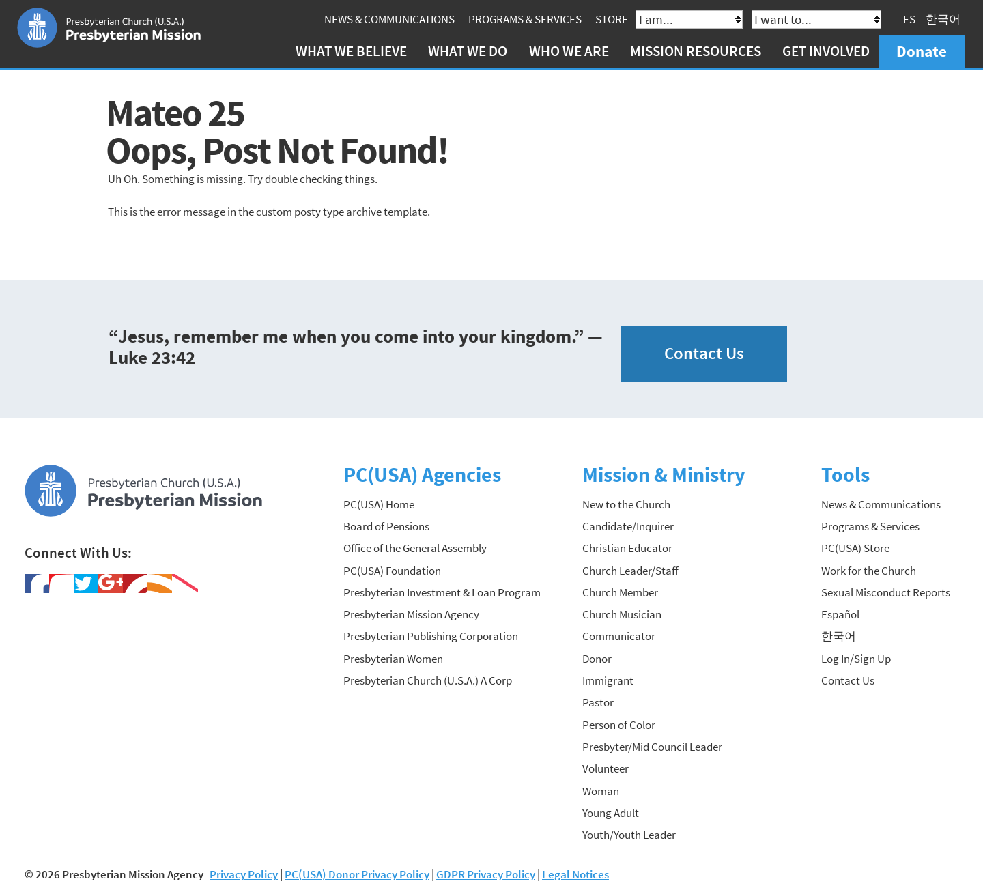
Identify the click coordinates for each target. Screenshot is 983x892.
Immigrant (607, 680)
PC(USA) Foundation (392, 570)
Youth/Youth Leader (629, 834)
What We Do (467, 51)
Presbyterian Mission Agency (411, 614)
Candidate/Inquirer (628, 526)
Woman (600, 791)
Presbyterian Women (393, 658)
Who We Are (569, 51)
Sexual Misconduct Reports (885, 592)
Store (611, 19)
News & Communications (389, 19)
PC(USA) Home (378, 504)
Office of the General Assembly (415, 548)
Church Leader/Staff (630, 570)
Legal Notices (575, 874)
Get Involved (826, 51)
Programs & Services (525, 19)
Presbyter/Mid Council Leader (652, 746)
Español (840, 614)
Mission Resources (695, 51)
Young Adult (610, 812)
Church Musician (621, 614)
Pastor (598, 702)
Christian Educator (627, 548)
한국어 (943, 19)
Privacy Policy (244, 874)
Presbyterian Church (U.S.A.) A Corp (427, 680)
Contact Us (704, 353)
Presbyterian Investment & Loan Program (442, 592)
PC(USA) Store (855, 548)
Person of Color (618, 724)
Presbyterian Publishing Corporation (430, 636)
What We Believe (351, 51)
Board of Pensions (386, 526)
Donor (597, 658)
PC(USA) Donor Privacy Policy (357, 874)
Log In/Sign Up (856, 658)
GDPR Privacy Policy (485, 874)
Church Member (620, 592)
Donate (921, 51)
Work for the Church (868, 570)
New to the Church (626, 504)
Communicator (618, 636)
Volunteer (605, 768)
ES (909, 19)
